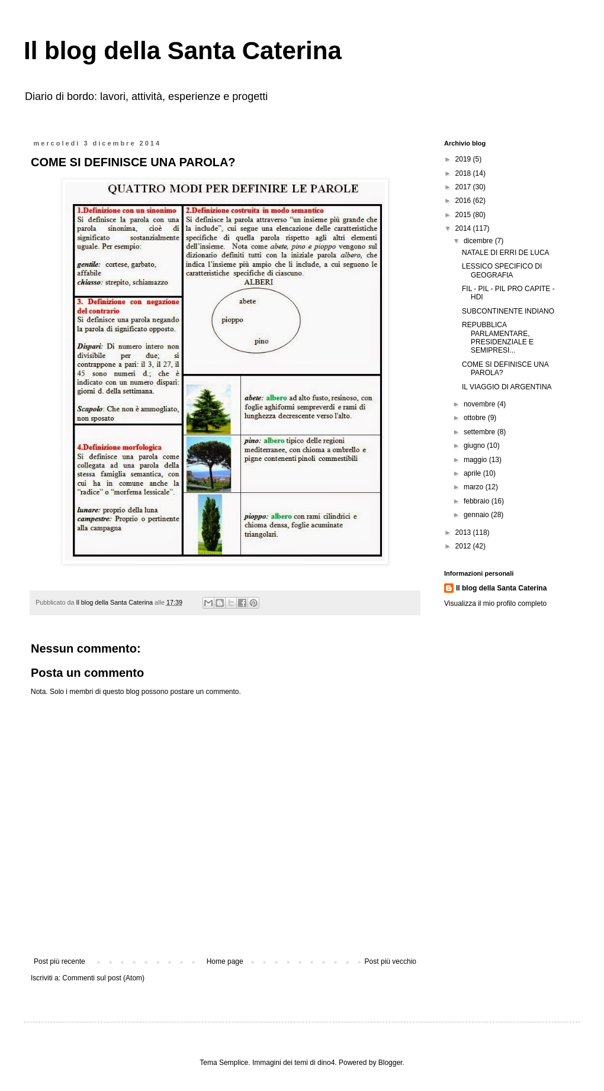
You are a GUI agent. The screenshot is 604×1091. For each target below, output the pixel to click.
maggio (476, 460)
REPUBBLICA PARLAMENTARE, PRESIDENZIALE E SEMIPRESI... (498, 337)
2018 (464, 173)
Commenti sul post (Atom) (103, 978)
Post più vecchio (390, 961)
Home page (225, 961)
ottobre (476, 418)
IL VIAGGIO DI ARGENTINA (507, 387)
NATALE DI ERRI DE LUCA (506, 252)
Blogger (390, 1062)
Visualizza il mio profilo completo (495, 603)
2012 (464, 546)
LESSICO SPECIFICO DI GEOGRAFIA (502, 270)
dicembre (479, 241)
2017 (464, 187)
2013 (464, 532)
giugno (475, 445)
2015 (464, 215)
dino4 (326, 1062)
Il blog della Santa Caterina (183, 50)
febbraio (477, 501)
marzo (475, 487)
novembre (480, 404)
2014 (464, 228)
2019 (464, 159)
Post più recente (59, 961)
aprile (473, 473)
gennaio (477, 515)
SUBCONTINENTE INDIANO (508, 311)
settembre (480, 432)
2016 (464, 200)
